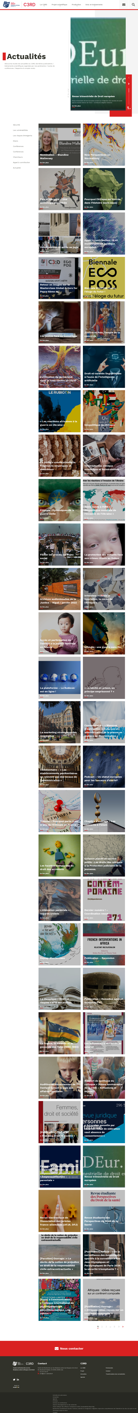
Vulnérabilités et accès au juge (59, 247)
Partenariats (109, 1368)
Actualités (83, 1374)
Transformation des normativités (115, 1374)
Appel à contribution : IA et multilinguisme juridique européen (101, 244)
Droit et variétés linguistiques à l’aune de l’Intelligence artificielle (102, 377)
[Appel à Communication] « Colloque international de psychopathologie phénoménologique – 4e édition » (57, 1306)
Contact (108, 1371)
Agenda (82, 1377)
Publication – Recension (99, 958)
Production (76, 5)
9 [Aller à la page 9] (119, 1326)
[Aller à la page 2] (123, 1326)
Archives (55, 1401)
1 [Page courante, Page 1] (97, 1326)
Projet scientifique (59, 5)
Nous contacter (69, 1348)
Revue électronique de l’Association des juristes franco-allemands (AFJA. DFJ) (59, 1221)
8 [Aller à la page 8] (114, 1326)
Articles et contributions (60, 1403)
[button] (129, 77)
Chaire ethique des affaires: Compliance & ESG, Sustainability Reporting (73, 1406)
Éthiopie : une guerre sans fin (102, 647)
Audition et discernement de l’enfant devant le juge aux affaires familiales (57, 1088)
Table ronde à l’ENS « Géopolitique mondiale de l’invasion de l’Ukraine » (100, 510)
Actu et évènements (94, 5)
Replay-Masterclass (52, 958)
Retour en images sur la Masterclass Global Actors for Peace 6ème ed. (58, 288)
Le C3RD (43, 5)
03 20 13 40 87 (43, 1371)
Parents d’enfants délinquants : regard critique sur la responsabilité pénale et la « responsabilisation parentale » (59, 1173)
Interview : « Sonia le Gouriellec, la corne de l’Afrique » (98, 599)
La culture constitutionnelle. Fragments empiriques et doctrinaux (58, 466)
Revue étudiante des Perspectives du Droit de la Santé (101, 1221)
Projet (82, 1371)
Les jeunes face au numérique (58, 336)
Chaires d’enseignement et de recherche (65, 1404)
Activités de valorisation (60, 1395)
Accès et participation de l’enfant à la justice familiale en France (58, 643)
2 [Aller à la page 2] (102, 1326)
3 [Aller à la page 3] (106, 1326)
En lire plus (76, 106)
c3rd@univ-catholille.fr (45, 1373)
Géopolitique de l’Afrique (99, 424)
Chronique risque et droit (60, 1410)
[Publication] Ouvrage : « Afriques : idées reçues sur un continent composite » (103, 1310)
